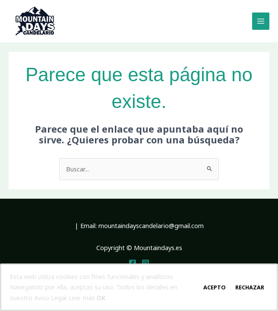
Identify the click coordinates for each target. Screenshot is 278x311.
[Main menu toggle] (260, 21)
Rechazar (249, 287)
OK (101, 297)
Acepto (214, 287)
